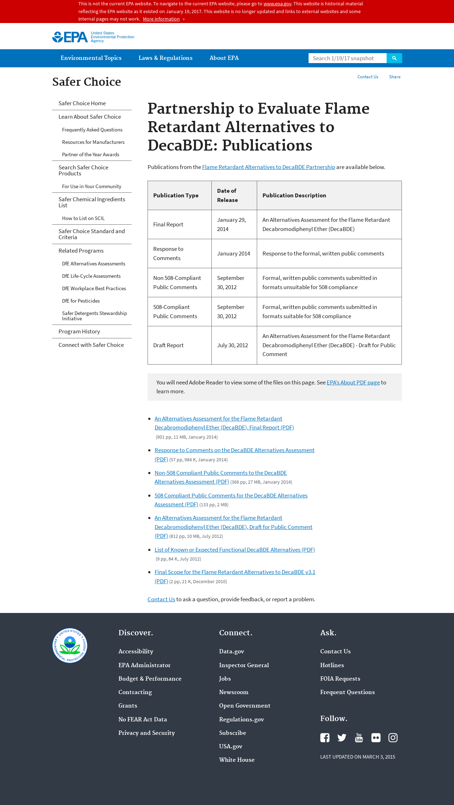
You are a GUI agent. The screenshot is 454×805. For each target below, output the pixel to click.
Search (394, 58)
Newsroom (234, 692)
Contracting (135, 692)
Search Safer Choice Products (83, 170)
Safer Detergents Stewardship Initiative (94, 316)
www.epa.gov (277, 3)
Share (394, 77)
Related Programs (81, 250)
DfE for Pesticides (81, 300)
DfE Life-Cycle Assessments (91, 275)
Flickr (376, 737)
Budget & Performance (150, 679)
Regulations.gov (241, 720)
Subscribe (232, 733)
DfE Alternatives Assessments (93, 263)
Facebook (325, 737)
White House (237, 760)
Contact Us (368, 77)
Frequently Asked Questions (92, 129)
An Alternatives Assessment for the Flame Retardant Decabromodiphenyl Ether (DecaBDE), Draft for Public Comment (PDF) (233, 527)
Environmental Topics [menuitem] (91, 58)
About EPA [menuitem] (224, 58)
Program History (79, 331)
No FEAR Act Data (142, 720)
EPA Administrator (144, 666)
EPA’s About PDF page (353, 382)
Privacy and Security (146, 733)
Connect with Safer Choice (91, 345)
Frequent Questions (347, 692)
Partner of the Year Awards (90, 154)
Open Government (245, 706)
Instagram (393, 737)
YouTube (359, 737)
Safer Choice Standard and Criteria (92, 234)
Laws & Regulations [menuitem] (166, 58)
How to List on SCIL (83, 218)
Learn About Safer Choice (90, 116)
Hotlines (332, 666)
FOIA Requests (340, 679)
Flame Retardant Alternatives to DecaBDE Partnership (268, 167)
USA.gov (230, 747)
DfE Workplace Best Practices (94, 288)
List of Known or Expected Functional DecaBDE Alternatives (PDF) (235, 549)
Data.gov (231, 652)
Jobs (225, 679)
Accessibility (135, 652)
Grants (127, 706)
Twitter (342, 737)
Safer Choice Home (82, 103)
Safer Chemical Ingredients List (92, 202)
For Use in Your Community (91, 186)
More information (161, 19)
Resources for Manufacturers (93, 142)
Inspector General (244, 666)
